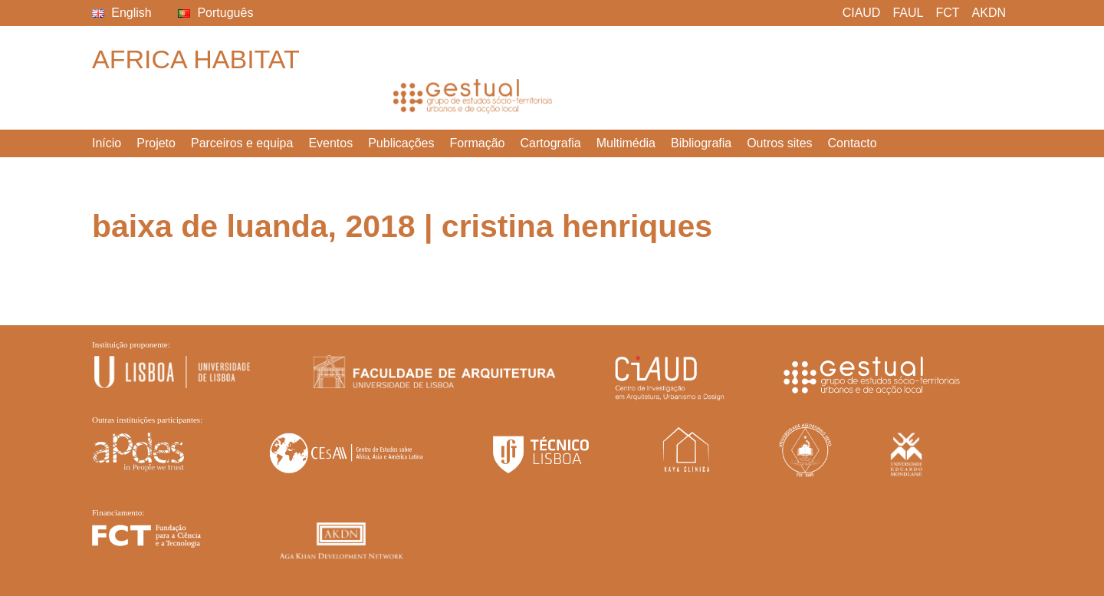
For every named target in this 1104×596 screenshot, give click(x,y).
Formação (476, 143)
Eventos (330, 143)
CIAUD (862, 12)
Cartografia (551, 143)
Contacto (852, 143)
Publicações (401, 143)
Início (106, 143)
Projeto (156, 143)
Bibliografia (701, 143)
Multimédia (626, 143)
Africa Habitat (196, 59)
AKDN (989, 12)
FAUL (907, 12)
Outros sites (779, 143)
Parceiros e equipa (242, 143)
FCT (947, 12)
